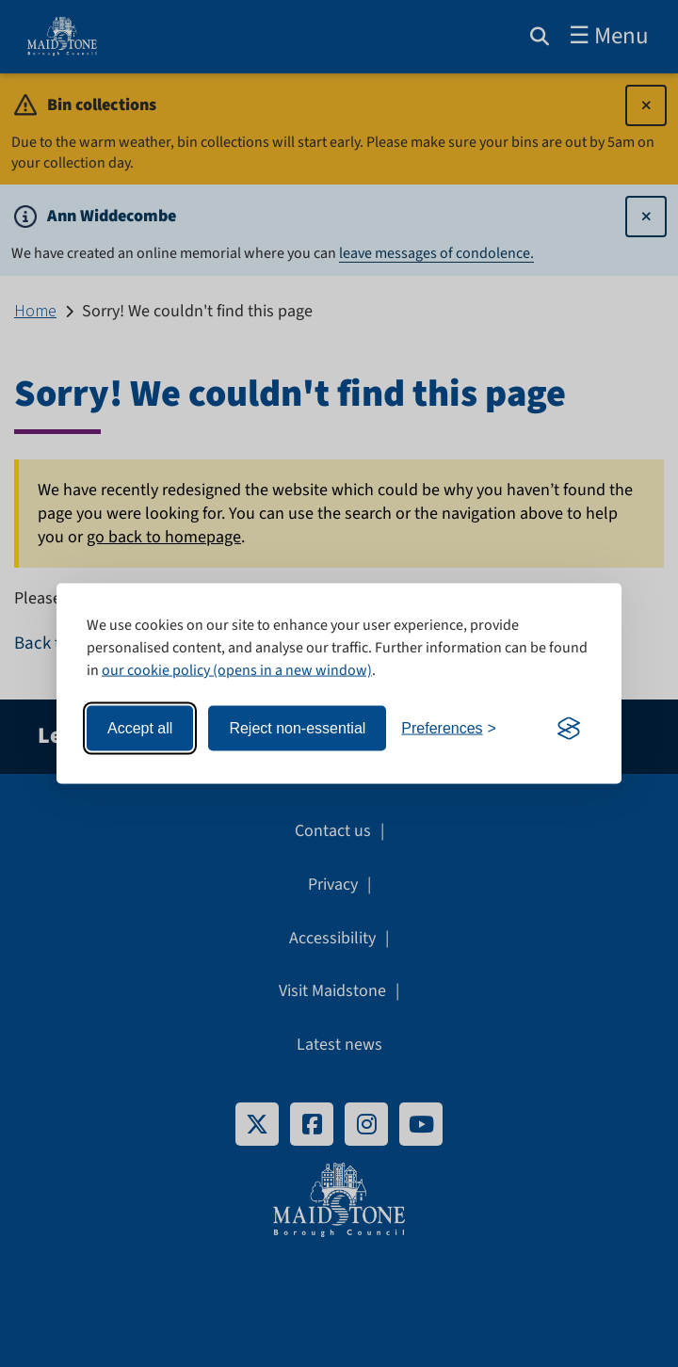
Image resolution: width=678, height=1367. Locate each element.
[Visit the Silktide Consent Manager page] (568, 728)
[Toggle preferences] (448, 729)
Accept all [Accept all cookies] (139, 728)
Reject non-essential (297, 728)
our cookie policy (156, 670)
